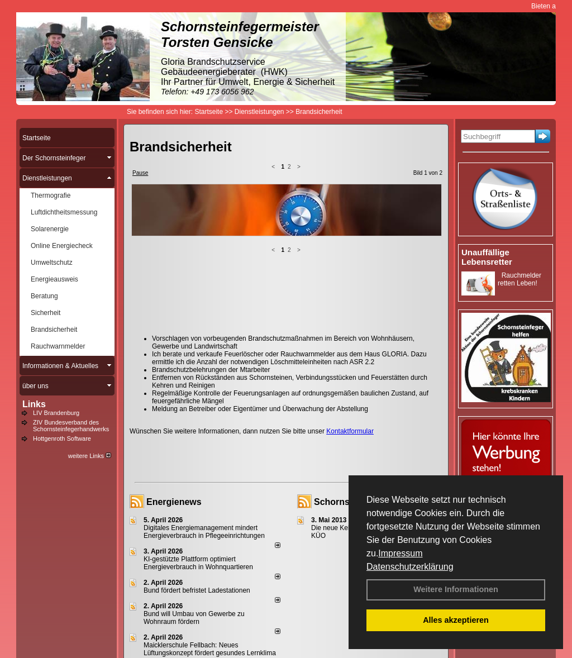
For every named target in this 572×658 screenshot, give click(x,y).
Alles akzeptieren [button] (456, 620)
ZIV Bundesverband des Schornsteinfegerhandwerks (71, 425)
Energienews (174, 502)
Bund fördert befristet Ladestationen (197, 590)
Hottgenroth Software (62, 438)
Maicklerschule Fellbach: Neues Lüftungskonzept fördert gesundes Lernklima (210, 649)
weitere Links (89, 455)
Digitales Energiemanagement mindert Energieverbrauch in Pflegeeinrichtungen (204, 532)
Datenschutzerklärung (410, 566)
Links (34, 404)
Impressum (400, 553)
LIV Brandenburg (56, 412)
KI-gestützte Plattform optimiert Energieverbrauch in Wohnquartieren (198, 563)
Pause (140, 173)
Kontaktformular (350, 431)
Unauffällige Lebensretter (486, 256)
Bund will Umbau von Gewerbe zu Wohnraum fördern (194, 618)
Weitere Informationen (455, 589)
